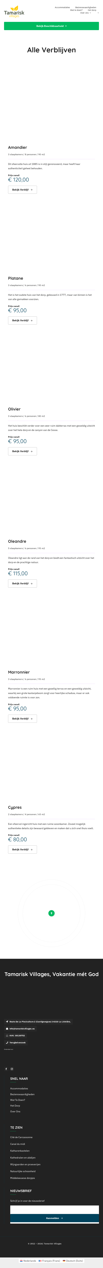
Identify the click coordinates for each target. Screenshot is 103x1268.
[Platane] (51, 207)
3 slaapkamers (15, 154)
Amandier (17, 147)
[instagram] (12, 1069)
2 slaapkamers (15, 814)
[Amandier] (51, 76)
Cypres (15, 807)
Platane (15, 278)
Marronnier (19, 672)
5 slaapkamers (15, 548)
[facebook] (6, 1069)
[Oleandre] (51, 470)
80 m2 (41, 416)
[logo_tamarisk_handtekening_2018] (14, 6)
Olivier (14, 408)
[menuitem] (97, 12)
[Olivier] (51, 338)
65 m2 (41, 814)
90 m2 (41, 154)
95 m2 (41, 548)
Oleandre (17, 541)
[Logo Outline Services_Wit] (9, 1051)
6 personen (30, 285)
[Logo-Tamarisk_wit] (20, 994)
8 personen (30, 154)
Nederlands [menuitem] (29, 1260)
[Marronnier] (51, 601)
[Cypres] (51, 736)
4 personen (30, 814)
